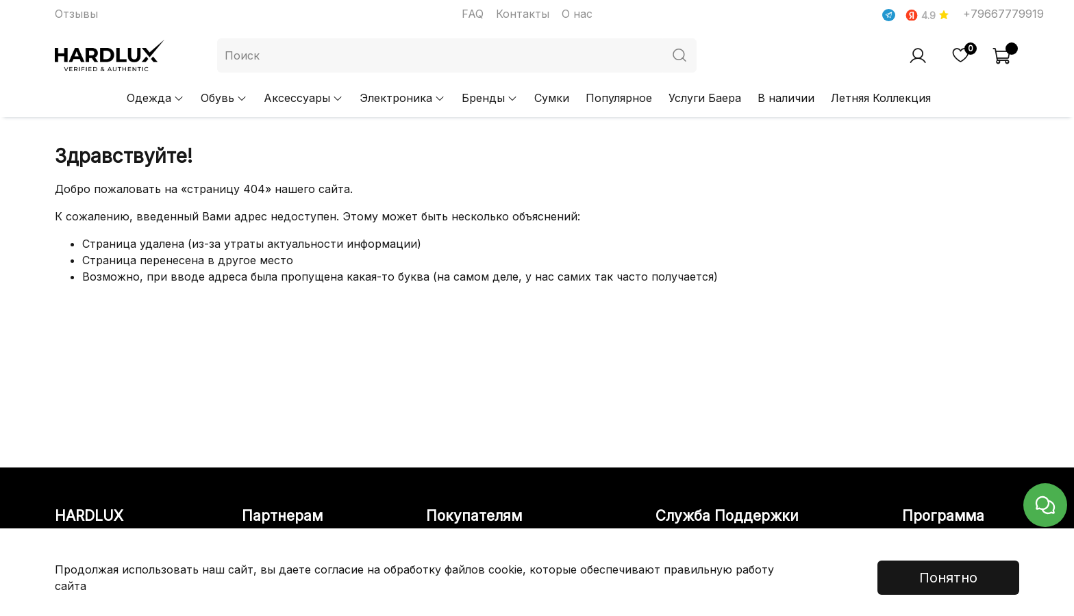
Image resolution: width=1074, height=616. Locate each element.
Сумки (551, 98)
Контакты (522, 14)
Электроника (402, 98)
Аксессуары (303, 98)
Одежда (155, 98)
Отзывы (76, 14)
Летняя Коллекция (881, 98)
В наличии (786, 98)
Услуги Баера (705, 98)
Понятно (948, 577)
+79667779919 (1003, 14)
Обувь (224, 98)
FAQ (473, 14)
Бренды (490, 98)
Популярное (619, 98)
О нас (577, 14)
